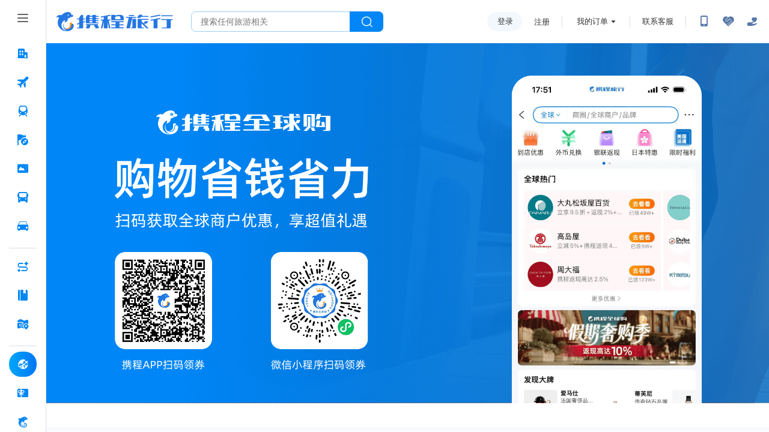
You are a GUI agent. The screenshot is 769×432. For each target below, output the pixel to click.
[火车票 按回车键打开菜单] (23, 111)
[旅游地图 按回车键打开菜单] (23, 324)
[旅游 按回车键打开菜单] (23, 139)
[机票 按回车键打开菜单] (23, 82)
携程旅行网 (114, 21)
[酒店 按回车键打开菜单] (23, 53)
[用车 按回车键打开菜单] (23, 226)
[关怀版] (752, 22)
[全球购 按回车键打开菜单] (23, 364)
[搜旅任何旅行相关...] (271, 21)
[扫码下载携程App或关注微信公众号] (704, 21)
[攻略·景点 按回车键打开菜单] (23, 295)
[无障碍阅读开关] (728, 22)
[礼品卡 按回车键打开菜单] (23, 393)
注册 (542, 22)
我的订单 (592, 21)
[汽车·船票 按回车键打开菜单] (23, 197)
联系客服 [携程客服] (657, 21)
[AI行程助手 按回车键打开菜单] (23, 266)
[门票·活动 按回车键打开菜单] (23, 168)
